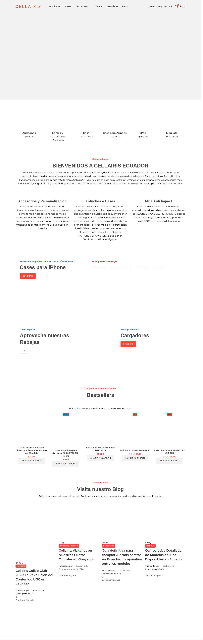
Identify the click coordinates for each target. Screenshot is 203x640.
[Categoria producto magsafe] (171, 125)
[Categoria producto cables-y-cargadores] (57, 127)
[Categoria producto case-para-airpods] (114, 125)
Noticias (21, 566)
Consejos (64, 546)
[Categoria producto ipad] (143, 125)
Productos (108, 546)
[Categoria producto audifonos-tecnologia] (29, 125)
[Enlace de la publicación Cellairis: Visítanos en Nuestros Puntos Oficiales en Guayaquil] (78, 539)
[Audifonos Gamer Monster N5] (135, 430)
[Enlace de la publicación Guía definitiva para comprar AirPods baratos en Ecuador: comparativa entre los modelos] (122, 541)
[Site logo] (28, 6)
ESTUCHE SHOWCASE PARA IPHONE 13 (100, 449)
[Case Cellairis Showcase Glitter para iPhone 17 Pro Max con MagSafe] (31, 429)
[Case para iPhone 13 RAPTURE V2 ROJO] (169, 430)
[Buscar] (171, 6)
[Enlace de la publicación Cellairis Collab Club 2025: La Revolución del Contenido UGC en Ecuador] (35, 551)
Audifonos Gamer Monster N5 (135, 450)
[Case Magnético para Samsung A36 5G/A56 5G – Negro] (66, 430)
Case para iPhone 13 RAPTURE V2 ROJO (169, 451)
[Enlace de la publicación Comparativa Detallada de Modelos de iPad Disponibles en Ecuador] (165, 539)
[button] (31, 461)
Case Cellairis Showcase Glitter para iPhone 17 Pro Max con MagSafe (31, 450)
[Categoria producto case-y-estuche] (86, 125)
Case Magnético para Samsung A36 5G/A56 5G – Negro (65, 453)
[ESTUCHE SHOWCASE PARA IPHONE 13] (100, 429)
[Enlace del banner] (50, 279)
